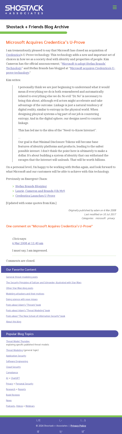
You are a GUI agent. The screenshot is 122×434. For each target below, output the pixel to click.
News (9, 400)
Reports (22, 389)
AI (7, 377)
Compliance (12, 372)
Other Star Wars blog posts (19, 287)
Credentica (13, 55)
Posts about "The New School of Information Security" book (35, 315)
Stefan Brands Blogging (31, 186)
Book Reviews (13, 394)
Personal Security (24, 383)
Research (10, 389)
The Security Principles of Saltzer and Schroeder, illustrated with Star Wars (43, 282)
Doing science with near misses (21, 299)
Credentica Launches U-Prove (35, 196)
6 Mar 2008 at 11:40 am (27, 243)
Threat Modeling (14, 350)
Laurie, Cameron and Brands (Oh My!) (40, 191)
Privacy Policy (78, 425)
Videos (19, 405)
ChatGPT (15, 377)
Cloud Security (13, 366)
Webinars (30, 405)
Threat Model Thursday (17, 341)
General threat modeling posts (22, 276)
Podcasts (10, 405)
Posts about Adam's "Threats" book (23, 304)
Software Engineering (17, 361)
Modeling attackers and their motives (25, 293)
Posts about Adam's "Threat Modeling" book (28, 310)
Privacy (9, 383)
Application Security (16, 355)
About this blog (13, 321)
